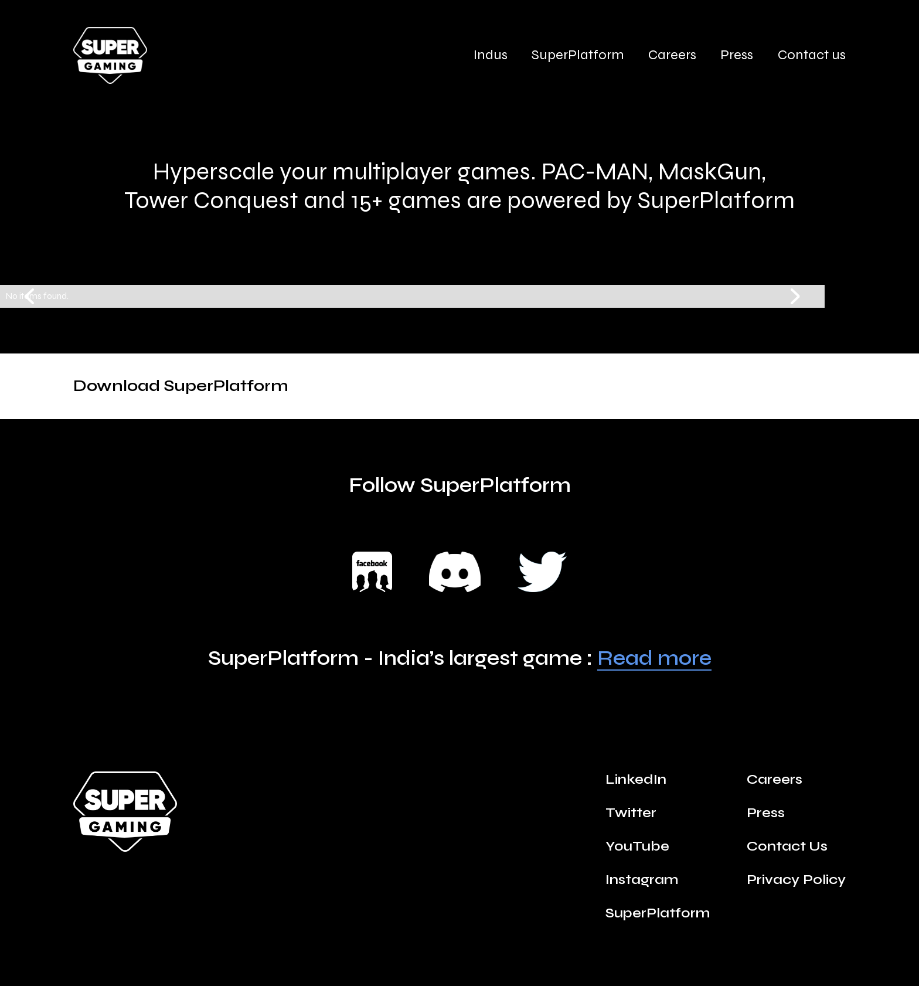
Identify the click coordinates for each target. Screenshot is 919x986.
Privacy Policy (796, 880)
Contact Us (787, 846)
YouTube (637, 846)
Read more (654, 659)
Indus (491, 55)
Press (736, 55)
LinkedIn (635, 779)
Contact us (812, 55)
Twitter (630, 813)
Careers (672, 55)
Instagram (641, 880)
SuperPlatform (578, 55)
